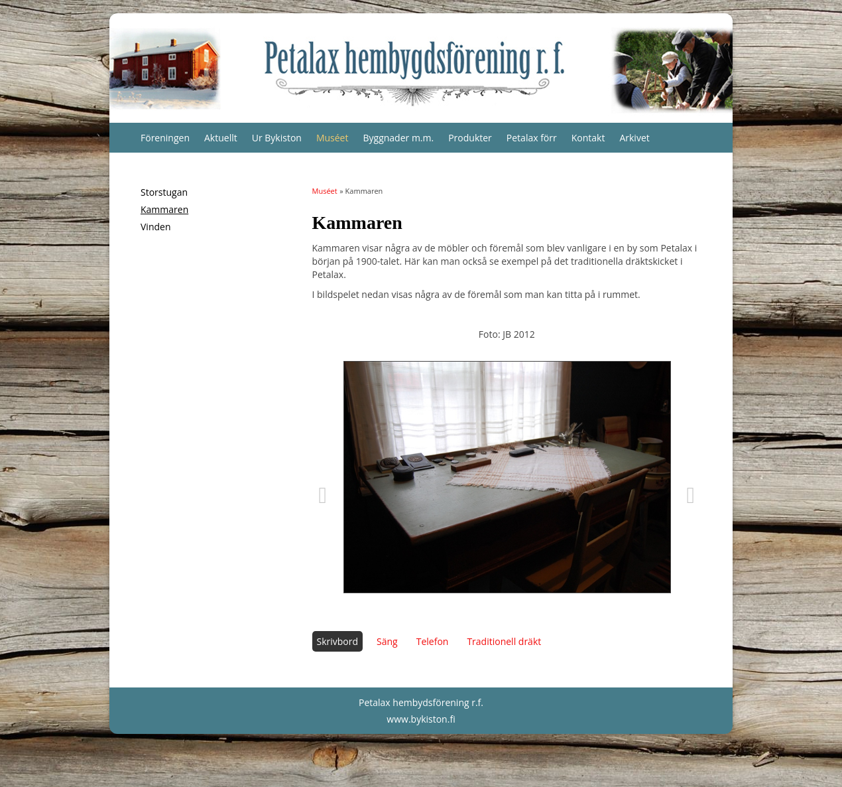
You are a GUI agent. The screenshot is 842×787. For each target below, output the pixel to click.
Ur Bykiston (277, 137)
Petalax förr (532, 137)
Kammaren (164, 209)
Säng (387, 641)
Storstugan (164, 192)
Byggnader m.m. (398, 137)
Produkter (470, 137)
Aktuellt (220, 137)
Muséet (332, 137)
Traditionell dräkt (504, 641)
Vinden (155, 226)
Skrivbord (338, 641)
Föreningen (165, 137)
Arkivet (634, 137)
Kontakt (588, 137)
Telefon (432, 641)
